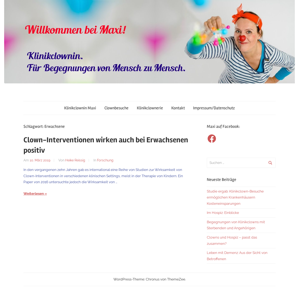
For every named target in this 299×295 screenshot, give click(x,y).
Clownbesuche (116, 108)
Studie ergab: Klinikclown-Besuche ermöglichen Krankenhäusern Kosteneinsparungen (235, 197)
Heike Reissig (75, 160)
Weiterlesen (33, 193)
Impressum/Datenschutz (214, 108)
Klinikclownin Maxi (80, 108)
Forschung (105, 160)
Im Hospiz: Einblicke (223, 213)
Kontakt (178, 108)
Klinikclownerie (150, 108)
